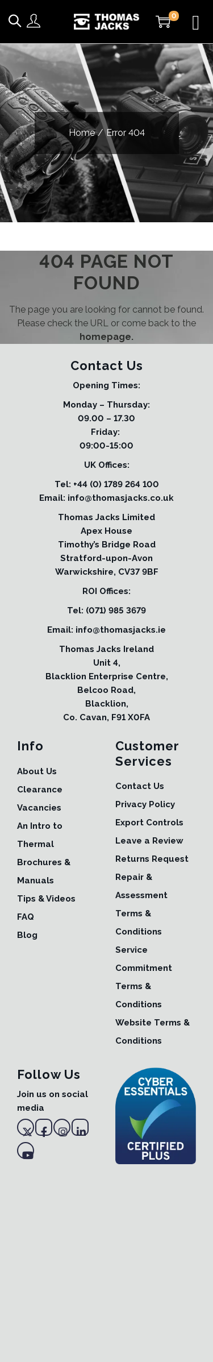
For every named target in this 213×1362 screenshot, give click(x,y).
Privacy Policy (145, 804)
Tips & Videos (46, 899)
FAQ (25, 917)
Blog (27, 935)
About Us (37, 771)
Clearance (39, 789)
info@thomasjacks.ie (121, 630)
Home (82, 132)
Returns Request (152, 859)
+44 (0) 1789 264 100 (116, 484)
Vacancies (39, 808)
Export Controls (149, 822)
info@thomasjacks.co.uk (121, 498)
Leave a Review (149, 841)
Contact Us (139, 786)
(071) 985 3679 (116, 610)
